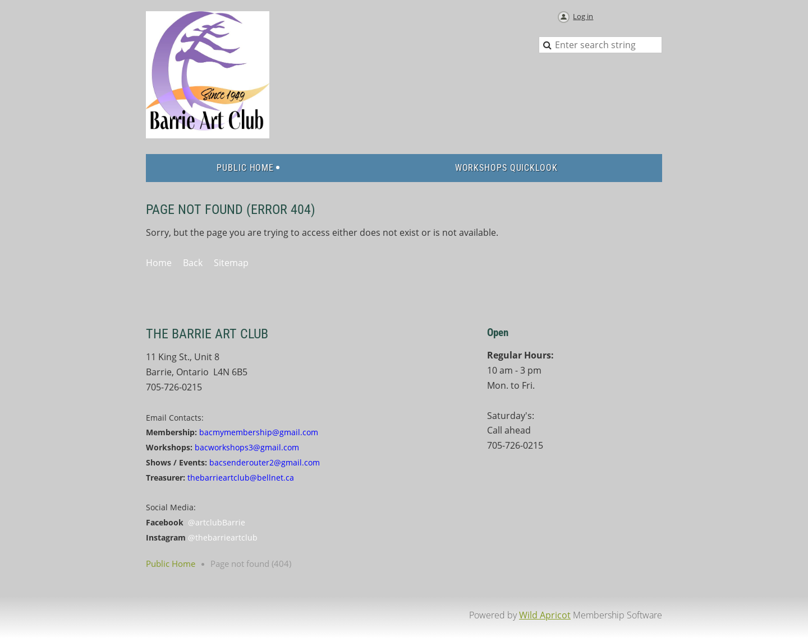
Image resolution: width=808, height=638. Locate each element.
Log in (583, 16)
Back (193, 263)
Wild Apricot (545, 615)
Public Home (170, 563)
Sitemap (231, 263)
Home (159, 263)
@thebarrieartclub (223, 537)
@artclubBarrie (216, 522)
